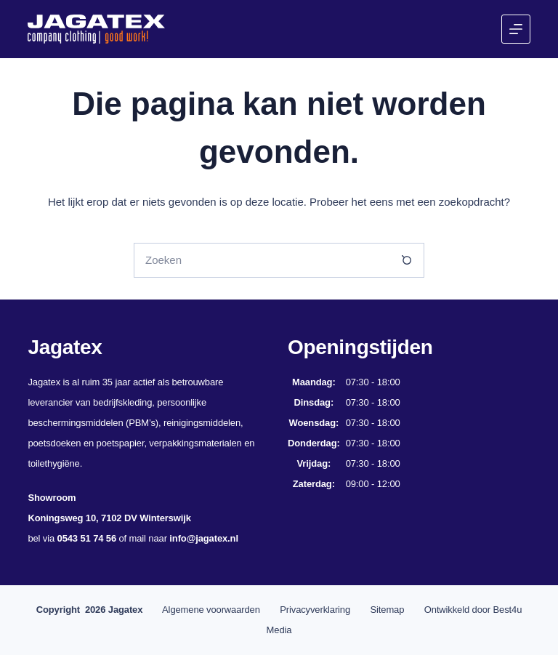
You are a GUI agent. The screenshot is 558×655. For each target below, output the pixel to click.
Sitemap (388, 609)
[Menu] (515, 29)
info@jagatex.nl (203, 538)
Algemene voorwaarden (211, 609)
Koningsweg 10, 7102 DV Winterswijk (109, 518)
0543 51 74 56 (86, 538)
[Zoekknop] (406, 260)
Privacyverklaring (315, 609)
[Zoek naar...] (261, 260)
